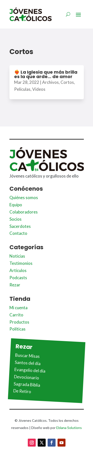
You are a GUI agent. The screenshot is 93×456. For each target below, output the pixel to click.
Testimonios (20, 263)
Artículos (18, 270)
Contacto (18, 233)
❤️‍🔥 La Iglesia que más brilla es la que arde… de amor (45, 74)
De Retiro (22, 391)
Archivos (50, 82)
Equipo (15, 204)
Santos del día (28, 363)
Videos (38, 89)
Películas (22, 89)
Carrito (16, 314)
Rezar (14, 284)
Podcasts (18, 277)
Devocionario (26, 377)
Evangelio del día (29, 370)
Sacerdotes (20, 226)
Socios (15, 219)
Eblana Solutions (69, 428)
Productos (19, 322)
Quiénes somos (23, 197)
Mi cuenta (18, 307)
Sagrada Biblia (26, 384)
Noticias (17, 256)
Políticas (17, 329)
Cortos (67, 82)
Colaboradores (23, 211)
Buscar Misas (27, 356)
